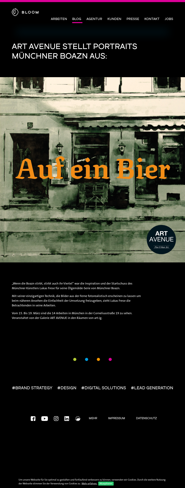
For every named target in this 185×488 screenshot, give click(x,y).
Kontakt (151, 19)
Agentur (94, 19)
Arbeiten (59, 19)
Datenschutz (146, 418)
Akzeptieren (106, 483)
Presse (133, 19)
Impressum (116, 418)
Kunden (114, 19)
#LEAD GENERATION (152, 388)
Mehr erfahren (89, 483)
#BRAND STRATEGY (32, 388)
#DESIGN (66, 388)
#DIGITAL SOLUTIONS (103, 388)
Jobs (169, 19)
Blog (76, 19)
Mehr (93, 418)
